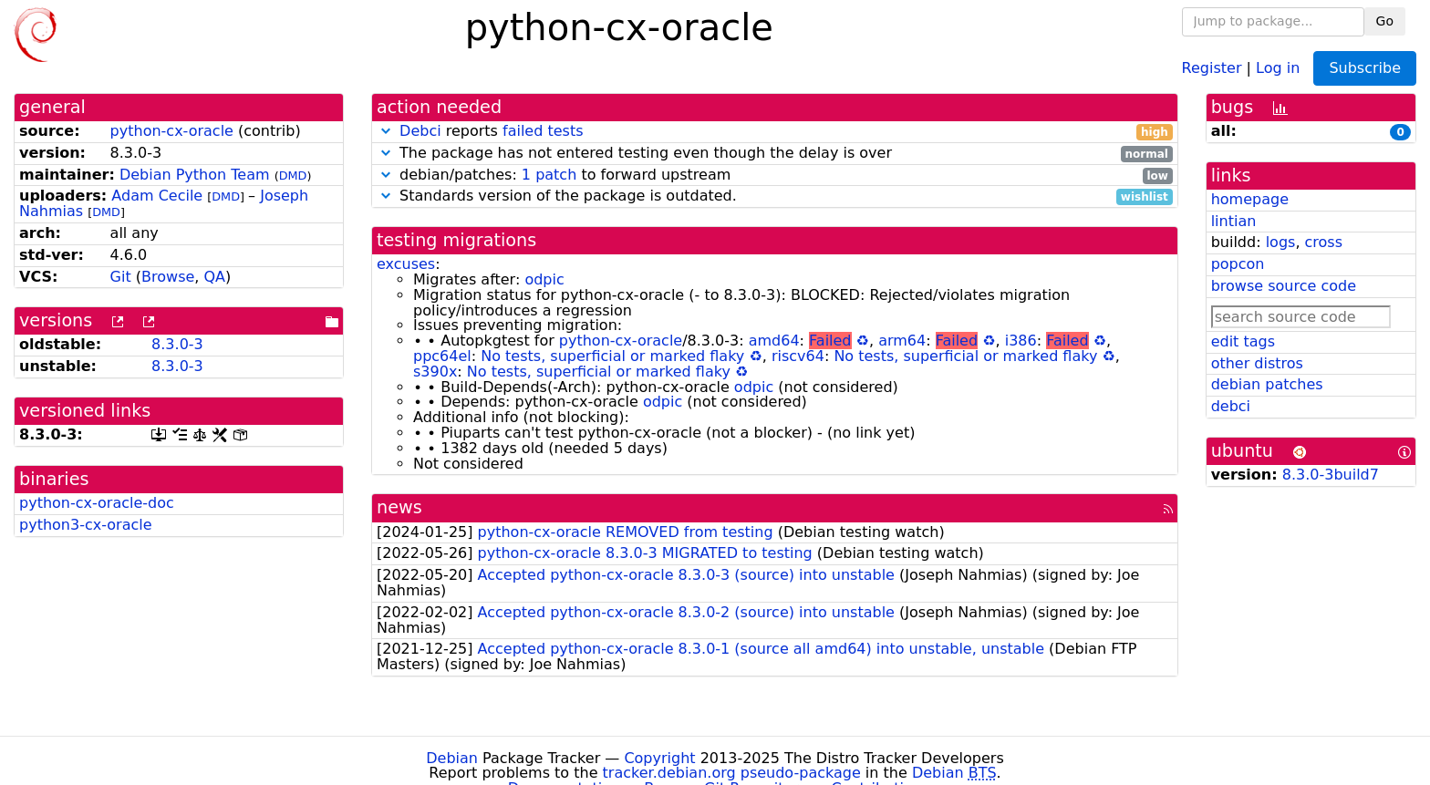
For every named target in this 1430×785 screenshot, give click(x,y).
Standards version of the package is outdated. (775, 196)
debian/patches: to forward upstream (775, 175)
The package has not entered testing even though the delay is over (775, 153)
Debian (452, 758)
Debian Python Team (194, 174)
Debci (420, 130)
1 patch (549, 174)
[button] (385, 130)
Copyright (659, 758)
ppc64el (442, 356)
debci (1230, 406)
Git (120, 276)
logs (1281, 242)
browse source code (1283, 285)
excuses (406, 264)
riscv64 (798, 356)
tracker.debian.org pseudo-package (732, 772)
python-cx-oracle (171, 130)
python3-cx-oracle (85, 524)
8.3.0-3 (177, 344)
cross (1323, 242)
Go (1385, 21)
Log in (1278, 67)
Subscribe (1365, 68)
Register (1212, 67)
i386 (1021, 340)
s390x (435, 371)
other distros (1257, 363)
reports (775, 131)
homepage (1250, 199)
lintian (1234, 221)
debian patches (1267, 384)
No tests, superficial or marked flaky (612, 356)
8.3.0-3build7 (1330, 474)
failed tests (543, 130)
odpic (544, 279)
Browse (167, 276)
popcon (1238, 264)
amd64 (774, 340)
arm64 (902, 340)
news (399, 507)
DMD (293, 175)
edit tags (1243, 341)
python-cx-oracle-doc (96, 502)
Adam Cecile (156, 195)
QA (214, 276)
